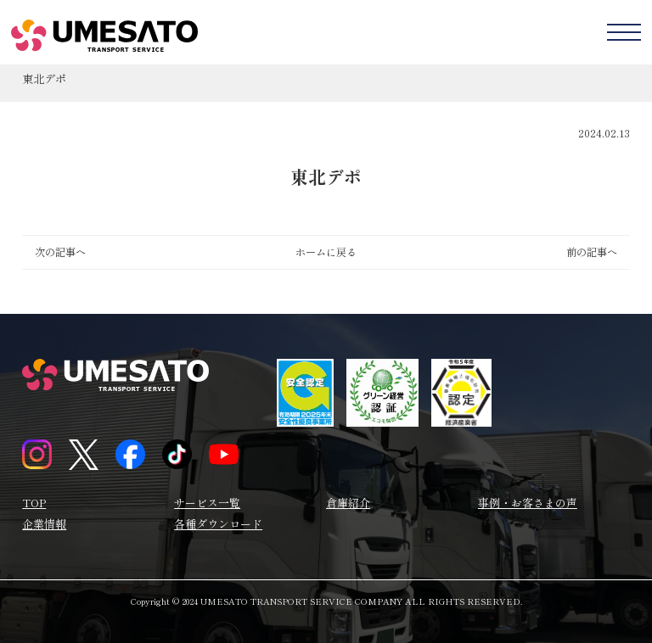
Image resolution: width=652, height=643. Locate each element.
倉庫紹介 (348, 503)
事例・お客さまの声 (527, 503)
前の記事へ (591, 252)
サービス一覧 (207, 503)
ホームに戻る (326, 252)
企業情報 (44, 524)
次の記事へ (60, 252)
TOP (34, 503)
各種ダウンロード (218, 524)
